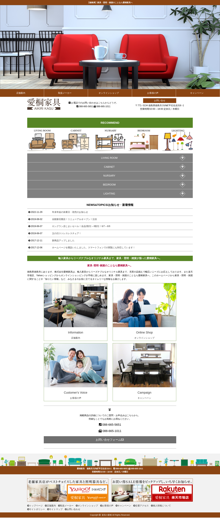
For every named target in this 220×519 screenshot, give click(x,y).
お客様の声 (152, 93)
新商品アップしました (63, 242)
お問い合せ (159, 100)
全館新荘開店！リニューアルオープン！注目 (74, 220)
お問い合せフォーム (110, 441)
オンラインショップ (109, 93)
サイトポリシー (37, 510)
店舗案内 (20, 93)
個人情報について (162, 507)
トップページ (36, 507)
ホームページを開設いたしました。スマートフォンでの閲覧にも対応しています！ (93, 249)
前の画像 (3, 45)
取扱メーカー (65, 93)
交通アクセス (142, 507)
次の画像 (217, 45)
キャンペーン (197, 93)
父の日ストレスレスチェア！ (66, 235)
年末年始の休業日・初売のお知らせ (70, 213)
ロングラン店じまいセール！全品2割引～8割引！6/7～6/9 (81, 228)
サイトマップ (56, 510)
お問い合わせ (73, 510)
